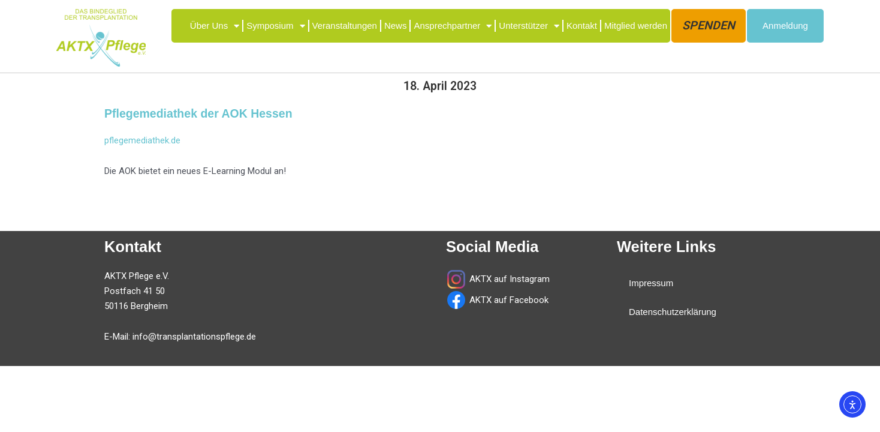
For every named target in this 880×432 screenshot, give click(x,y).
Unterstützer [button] (529, 26)
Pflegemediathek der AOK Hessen (198, 113)
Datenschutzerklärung (672, 312)
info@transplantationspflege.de (194, 336)
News (395, 25)
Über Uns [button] (214, 26)
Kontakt (581, 25)
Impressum (651, 283)
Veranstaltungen (344, 25)
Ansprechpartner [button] (453, 26)
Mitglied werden (635, 25)
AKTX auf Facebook (508, 300)
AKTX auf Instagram (509, 279)
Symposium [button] (275, 26)
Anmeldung (785, 25)
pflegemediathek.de (142, 140)
